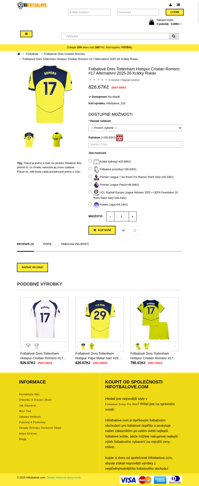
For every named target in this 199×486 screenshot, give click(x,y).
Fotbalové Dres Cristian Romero (64, 54)
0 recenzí (114, 80)
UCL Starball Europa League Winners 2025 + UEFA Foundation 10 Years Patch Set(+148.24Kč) (133, 194)
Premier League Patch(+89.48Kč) (114, 185)
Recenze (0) (25, 244)
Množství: (95, 216)
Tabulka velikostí (75, 244)
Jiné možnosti (97, 153)
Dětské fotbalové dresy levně (64, 477)
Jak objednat (27, 405)
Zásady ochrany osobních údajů (40, 427)
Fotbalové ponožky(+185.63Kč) (112, 169)
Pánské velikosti (100, 121)
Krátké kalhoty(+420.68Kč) (110, 162)
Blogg (22, 439)
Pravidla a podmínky (32, 422)
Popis (47, 244)
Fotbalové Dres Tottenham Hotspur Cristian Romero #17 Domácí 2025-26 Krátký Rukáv (42, 357)
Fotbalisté (32, 54)
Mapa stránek (28, 433)
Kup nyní (102, 230)
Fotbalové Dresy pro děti (121, 404)
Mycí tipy (25, 411)
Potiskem (94, 137)
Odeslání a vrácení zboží (35, 399)
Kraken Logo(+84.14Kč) (108, 205)
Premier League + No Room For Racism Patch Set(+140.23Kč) (131, 177)
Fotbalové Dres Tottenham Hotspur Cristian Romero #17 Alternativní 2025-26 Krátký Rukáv (80, 59)
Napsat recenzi (130, 80)
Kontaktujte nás (29, 394)
